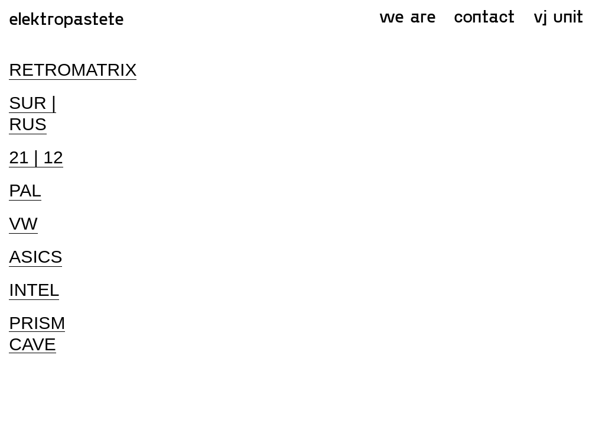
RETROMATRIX (72, 69)
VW (23, 223)
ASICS (35, 256)
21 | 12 (36, 157)
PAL (25, 190)
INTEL (34, 289)
